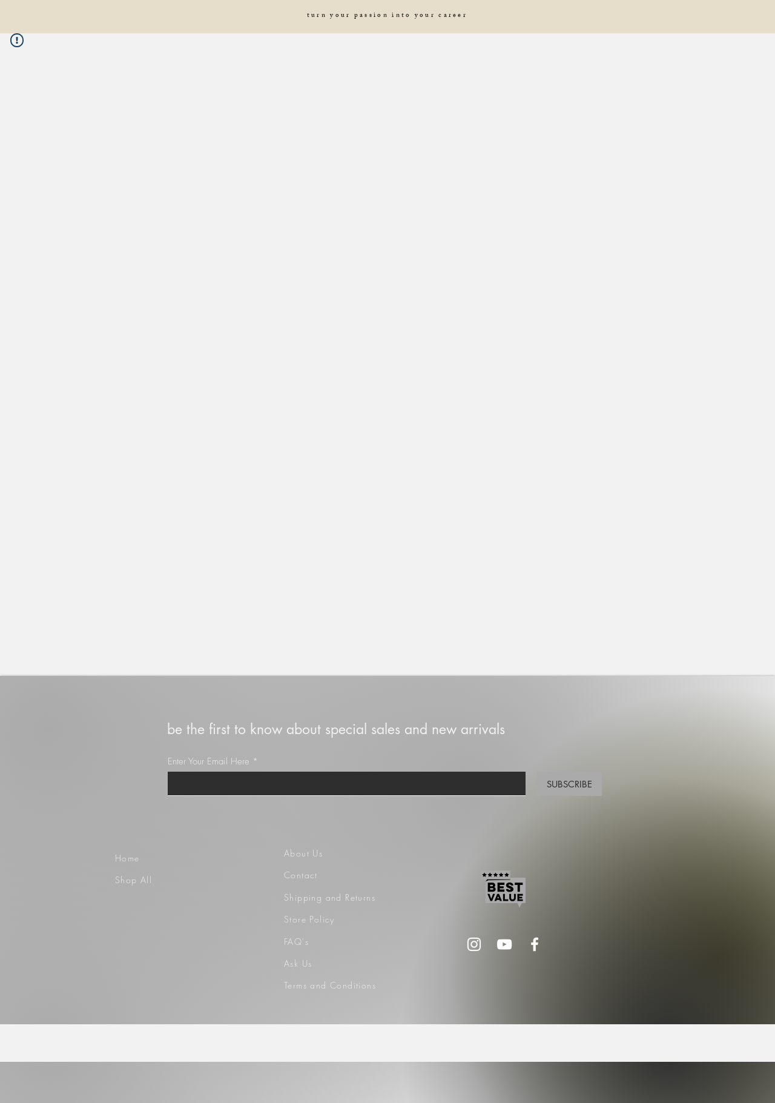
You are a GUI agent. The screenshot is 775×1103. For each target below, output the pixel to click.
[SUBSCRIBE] (569, 784)
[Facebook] (535, 944)
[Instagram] (474, 944)
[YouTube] (504, 944)
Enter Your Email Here (208, 761)
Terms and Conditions (330, 985)
